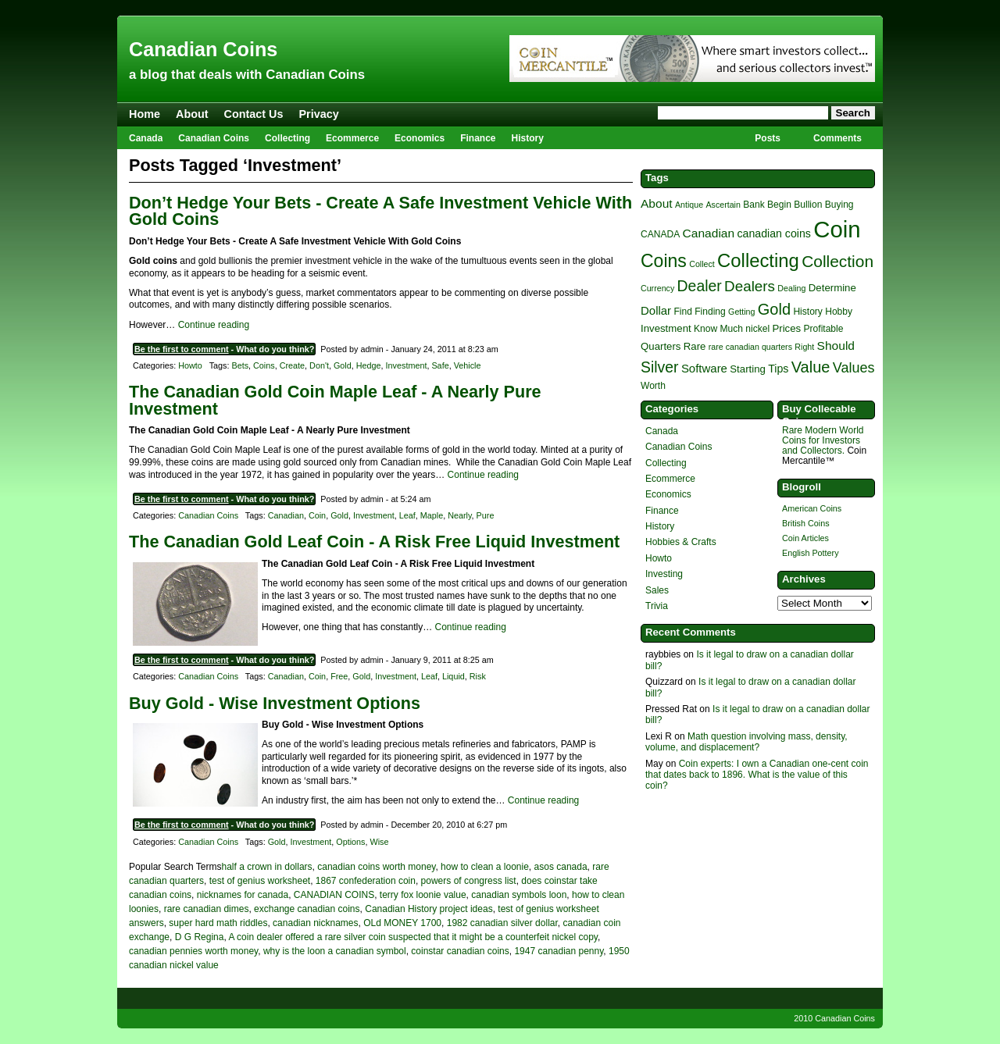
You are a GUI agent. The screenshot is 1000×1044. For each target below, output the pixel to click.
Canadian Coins (203, 49)
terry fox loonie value (423, 894)
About (192, 114)
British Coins (806, 523)
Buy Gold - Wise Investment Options (274, 703)
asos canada (561, 866)
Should (836, 345)
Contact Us (254, 114)
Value (810, 367)
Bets (239, 365)
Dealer (699, 285)
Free (339, 676)
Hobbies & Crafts (680, 541)
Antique (689, 204)
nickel (757, 328)
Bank (753, 204)
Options (350, 841)
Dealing (791, 288)
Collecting (287, 138)
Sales (657, 590)
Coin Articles (805, 538)
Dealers (749, 286)
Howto (190, 365)
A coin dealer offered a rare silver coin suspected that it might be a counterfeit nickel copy (412, 937)
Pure (486, 515)
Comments (837, 138)
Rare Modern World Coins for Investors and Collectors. (822, 440)
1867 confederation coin (366, 880)
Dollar (656, 310)
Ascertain (722, 204)
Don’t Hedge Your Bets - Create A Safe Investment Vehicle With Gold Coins (380, 211)
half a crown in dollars (267, 866)
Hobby (838, 311)
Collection (837, 261)
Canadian (286, 515)
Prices (786, 328)
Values (854, 368)
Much (731, 328)
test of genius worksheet (259, 880)
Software (704, 368)
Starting (748, 369)
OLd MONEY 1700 (402, 923)
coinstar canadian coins (460, 951)
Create (292, 365)
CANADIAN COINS (334, 894)
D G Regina (199, 937)
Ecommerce (352, 138)
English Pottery (810, 553)
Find (682, 311)
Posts (767, 138)
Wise (379, 841)
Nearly (459, 515)
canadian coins (773, 233)
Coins (264, 365)
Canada (145, 138)
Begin (779, 204)
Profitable (824, 328)
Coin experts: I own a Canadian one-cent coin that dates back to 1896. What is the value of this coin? (757, 775)
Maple (431, 515)
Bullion (808, 204)
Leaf (407, 515)
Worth (653, 385)
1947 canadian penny (558, 951)
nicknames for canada (242, 894)
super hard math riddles (218, 923)
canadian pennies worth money (193, 951)
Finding (710, 311)
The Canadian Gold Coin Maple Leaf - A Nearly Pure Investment (335, 400)
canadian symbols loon (518, 894)
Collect (702, 264)
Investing (664, 573)
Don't (319, 365)
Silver (660, 367)
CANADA (660, 234)
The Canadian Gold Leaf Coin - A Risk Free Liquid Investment (374, 541)
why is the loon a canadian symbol (334, 951)
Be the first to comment (181, 349)
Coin (317, 515)
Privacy (319, 114)
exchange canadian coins (306, 908)
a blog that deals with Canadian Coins (247, 74)
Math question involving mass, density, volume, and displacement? (746, 742)
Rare (695, 346)
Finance (477, 138)
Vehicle (467, 365)
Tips (778, 368)
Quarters (660, 346)
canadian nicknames (315, 923)
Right (804, 346)
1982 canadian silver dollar (502, 923)
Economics (420, 138)
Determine (832, 288)
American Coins (811, 508)
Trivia (656, 605)
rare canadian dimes (206, 908)
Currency (657, 288)
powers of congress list (468, 880)
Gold (343, 365)
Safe (439, 365)
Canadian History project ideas (428, 908)
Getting (741, 311)
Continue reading (213, 324)
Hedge (368, 365)
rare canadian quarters (750, 346)
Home (144, 114)
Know (705, 328)
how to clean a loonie (485, 866)
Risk (478, 676)
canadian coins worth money (376, 866)
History (528, 138)
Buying (839, 204)
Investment (406, 365)
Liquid (453, 676)
